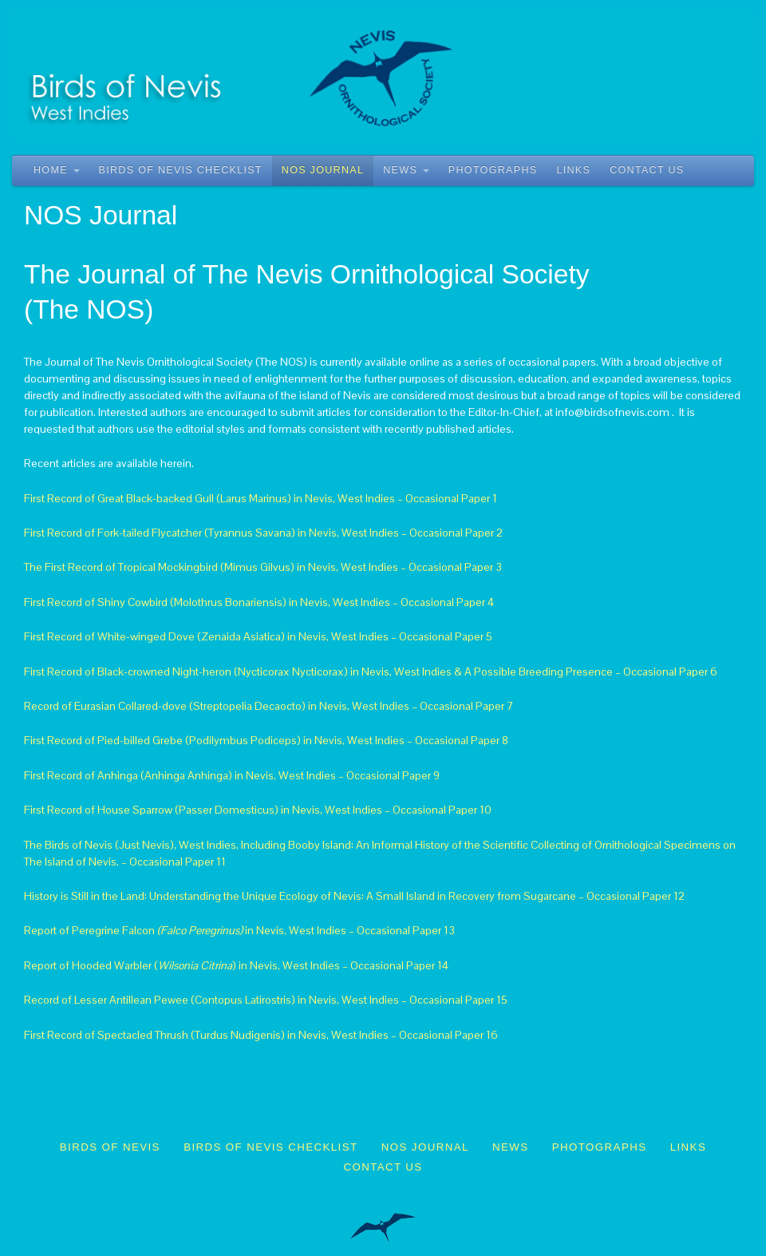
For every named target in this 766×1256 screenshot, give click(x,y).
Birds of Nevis (110, 1147)
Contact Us (647, 170)
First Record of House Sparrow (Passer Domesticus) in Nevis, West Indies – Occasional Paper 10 (258, 809)
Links (573, 170)
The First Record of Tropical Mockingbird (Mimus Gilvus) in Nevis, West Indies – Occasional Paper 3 (263, 567)
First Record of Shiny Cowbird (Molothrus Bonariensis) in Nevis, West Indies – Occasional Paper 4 (259, 602)
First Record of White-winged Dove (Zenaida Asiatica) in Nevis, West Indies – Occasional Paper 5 (258, 636)
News (406, 170)
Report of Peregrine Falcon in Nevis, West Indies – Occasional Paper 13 (239, 930)
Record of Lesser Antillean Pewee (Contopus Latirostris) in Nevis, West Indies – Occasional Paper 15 (265, 1000)
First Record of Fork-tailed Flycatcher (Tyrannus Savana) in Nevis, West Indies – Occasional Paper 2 (263, 532)
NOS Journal (323, 170)
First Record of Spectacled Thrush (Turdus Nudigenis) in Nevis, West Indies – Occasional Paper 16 (261, 1035)
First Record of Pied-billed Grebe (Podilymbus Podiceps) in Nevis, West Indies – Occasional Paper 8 (266, 740)
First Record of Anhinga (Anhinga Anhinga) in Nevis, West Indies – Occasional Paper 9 (232, 775)
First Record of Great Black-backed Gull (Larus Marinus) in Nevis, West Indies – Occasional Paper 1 (260, 498)
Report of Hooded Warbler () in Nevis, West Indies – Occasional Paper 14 (236, 965)
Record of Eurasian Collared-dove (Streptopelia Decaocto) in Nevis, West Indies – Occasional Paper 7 (269, 706)
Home (57, 170)
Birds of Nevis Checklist (181, 170)
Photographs (493, 170)
